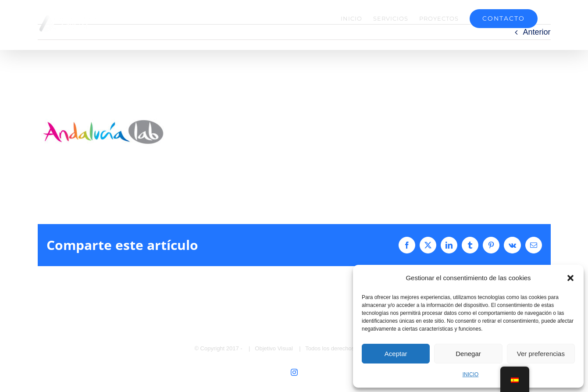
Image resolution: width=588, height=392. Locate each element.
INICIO (471, 374)
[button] (570, 278)
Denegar (468, 353)
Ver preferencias (541, 353)
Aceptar (396, 353)
